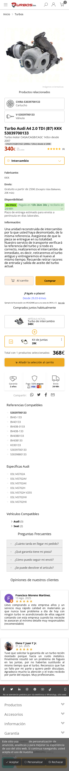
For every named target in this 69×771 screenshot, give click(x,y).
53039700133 (18, 449)
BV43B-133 (16, 431)
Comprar (50, 280)
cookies (23, 741)
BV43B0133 (17, 436)
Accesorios (34, 714)
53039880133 (18, 454)
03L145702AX (18, 483)
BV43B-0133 (17, 426)
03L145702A (17, 474)
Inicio (6, 14)
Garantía (34, 733)
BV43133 (15, 422)
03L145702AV (18, 478)
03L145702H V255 (21, 492)
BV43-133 (16, 417)
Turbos (19, 14)
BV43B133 (16, 440)
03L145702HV (18, 497)
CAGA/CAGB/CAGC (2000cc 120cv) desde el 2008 (28, 144)
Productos (34, 704)
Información (34, 723)
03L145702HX (18, 502)
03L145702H (17, 488)
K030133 (15, 445)
